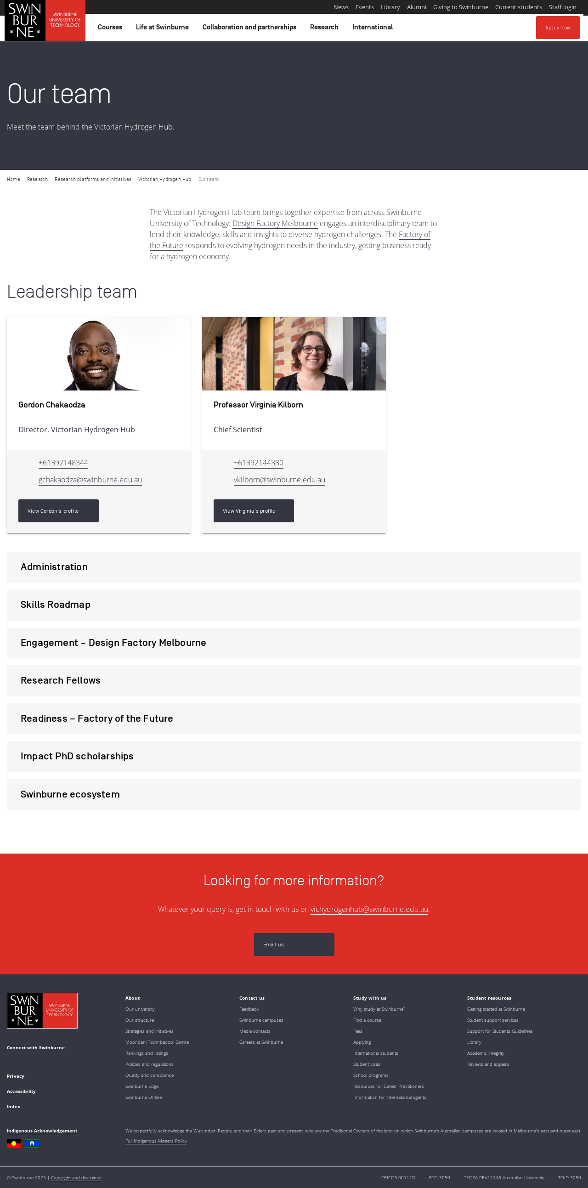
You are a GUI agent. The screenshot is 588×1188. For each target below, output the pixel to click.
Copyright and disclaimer (76, 1177)
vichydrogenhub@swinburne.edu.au (369, 909)
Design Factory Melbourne (275, 223)
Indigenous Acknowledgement (42, 1130)
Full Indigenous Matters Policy (156, 1140)
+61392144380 (258, 463)
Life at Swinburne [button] (164, 29)
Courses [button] (111, 29)
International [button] (374, 29)
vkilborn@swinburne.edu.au (279, 480)
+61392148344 (63, 463)
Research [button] (325, 29)
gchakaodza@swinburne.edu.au (90, 480)
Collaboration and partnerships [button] (251, 29)
